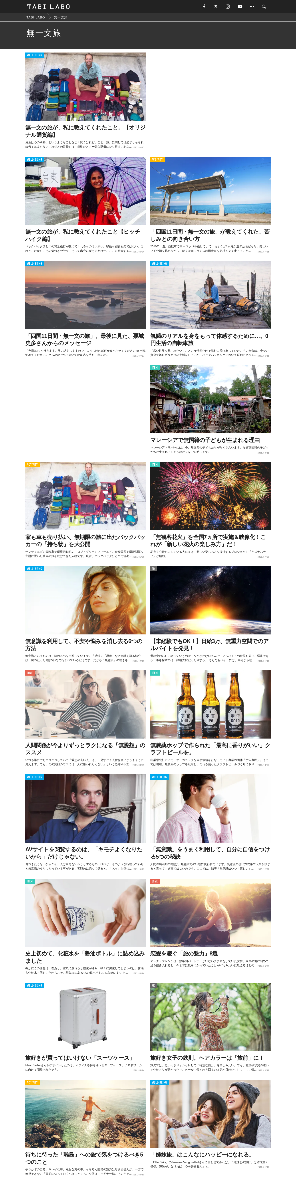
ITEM (155, 367)
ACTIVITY (157, 159)
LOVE (30, 673)
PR (153, 569)
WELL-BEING (34, 55)
